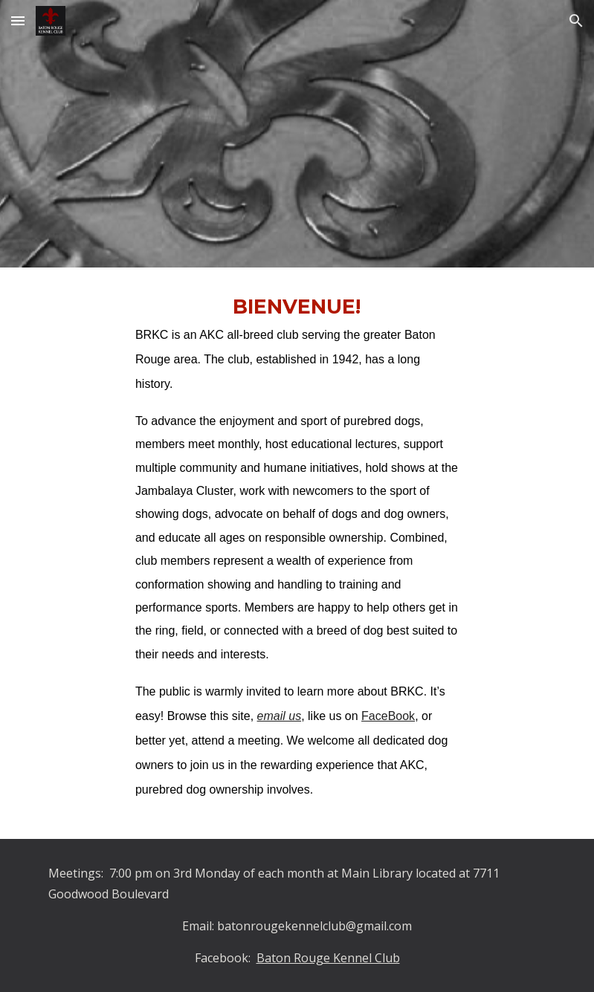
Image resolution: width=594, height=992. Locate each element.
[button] (18, 20)
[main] (297, 553)
